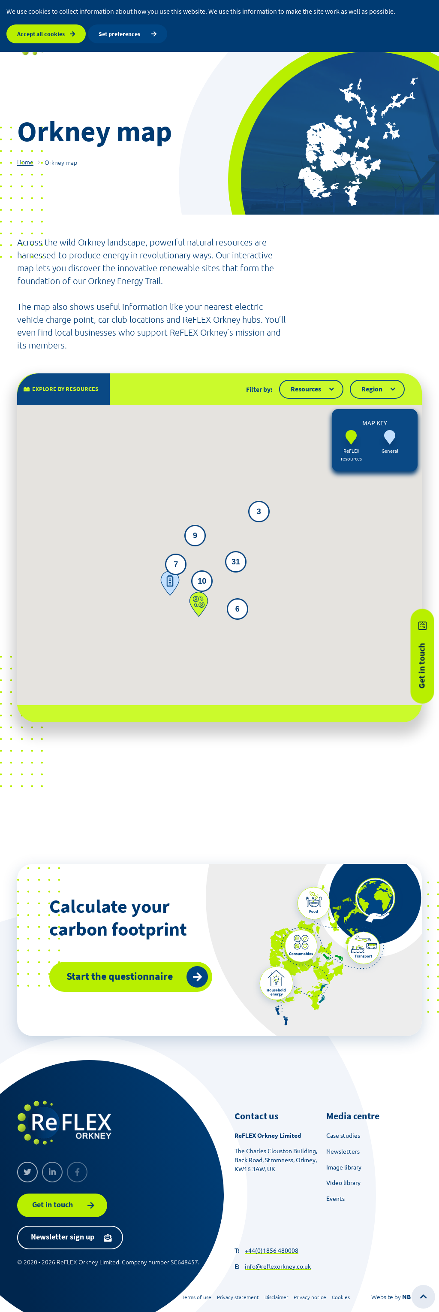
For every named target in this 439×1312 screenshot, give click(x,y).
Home (25, 162)
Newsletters (343, 1151)
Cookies (341, 1297)
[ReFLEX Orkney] (64, 1122)
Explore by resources (65, 397)
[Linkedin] (52, 1172)
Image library (343, 1167)
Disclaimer (276, 1297)
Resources (306, 397)
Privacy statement (238, 1297)
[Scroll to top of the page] (423, 1297)
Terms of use (196, 1297)
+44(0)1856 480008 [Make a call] (271, 1250)
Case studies (343, 1135)
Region (371, 397)
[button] (170, 591)
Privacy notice (310, 1297)
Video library (343, 1182)
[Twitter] (27, 1172)
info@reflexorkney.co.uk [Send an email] (278, 1266)
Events (335, 1198)
